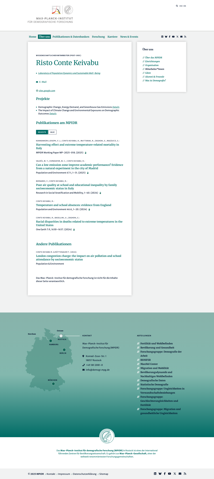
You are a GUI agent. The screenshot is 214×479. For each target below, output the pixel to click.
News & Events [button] (129, 36)
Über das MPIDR (153, 57)
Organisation (152, 65)
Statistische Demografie (154, 384)
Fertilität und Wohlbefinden (156, 343)
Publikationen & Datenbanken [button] (71, 36)
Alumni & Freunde (154, 76)
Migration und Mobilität (154, 368)
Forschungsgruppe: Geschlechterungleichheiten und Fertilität (159, 401)
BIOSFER (145, 359)
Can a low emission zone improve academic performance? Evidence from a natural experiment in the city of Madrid (79, 166)
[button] (177, 5)
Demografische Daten (153, 380)
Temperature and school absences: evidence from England (73, 205)
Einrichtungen (152, 61)
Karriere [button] (113, 36)
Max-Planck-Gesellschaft (133, 453)
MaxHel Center (149, 364)
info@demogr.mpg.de (98, 369)
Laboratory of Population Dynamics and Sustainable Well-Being (69, 73)
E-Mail (43, 82)
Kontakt (51, 474)
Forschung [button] (98, 36)
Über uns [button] (44, 36)
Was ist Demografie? (155, 80)
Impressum (64, 474)
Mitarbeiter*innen (154, 69)
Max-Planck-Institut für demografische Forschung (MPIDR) (91, 450)
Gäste (148, 72)
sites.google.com (47, 90)
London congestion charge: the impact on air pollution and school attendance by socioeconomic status (78, 257)
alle (52, 132)
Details (115, 107)
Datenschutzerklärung (84, 474)
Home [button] (32, 36)
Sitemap (103, 474)
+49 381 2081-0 (94, 365)
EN (181, 6)
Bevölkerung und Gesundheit (157, 347)
